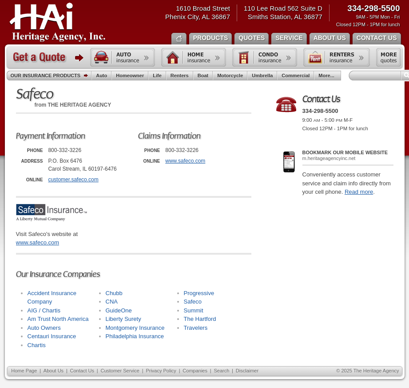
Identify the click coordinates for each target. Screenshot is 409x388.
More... (327, 75)
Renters (179, 75)
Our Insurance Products (51, 76)
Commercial (295, 75)
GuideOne (119, 310)
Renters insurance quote (336, 57)
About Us (54, 370)
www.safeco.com (185, 161)
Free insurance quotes (388, 57)
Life (157, 75)
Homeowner (129, 75)
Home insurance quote (193, 57)
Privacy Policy (161, 370)
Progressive (199, 293)
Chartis (37, 345)
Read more (359, 191)
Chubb (114, 293)
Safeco (193, 301)
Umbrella (262, 75)
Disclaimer (247, 370)
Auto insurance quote (122, 57)
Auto (101, 75)
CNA (112, 301)
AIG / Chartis (44, 310)
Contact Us (82, 370)
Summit (193, 310)
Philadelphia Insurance (135, 336)
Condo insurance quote (264, 57)
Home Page (24, 370)
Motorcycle (230, 75)
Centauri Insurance (52, 336)
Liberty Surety (123, 319)
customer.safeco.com (73, 179)
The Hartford (200, 319)
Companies (195, 370)
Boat (203, 75)
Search (221, 370)
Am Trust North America (58, 319)
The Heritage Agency (57, 23)
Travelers (196, 327)
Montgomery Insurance (135, 327)
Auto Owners (44, 327)
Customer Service (119, 370)
